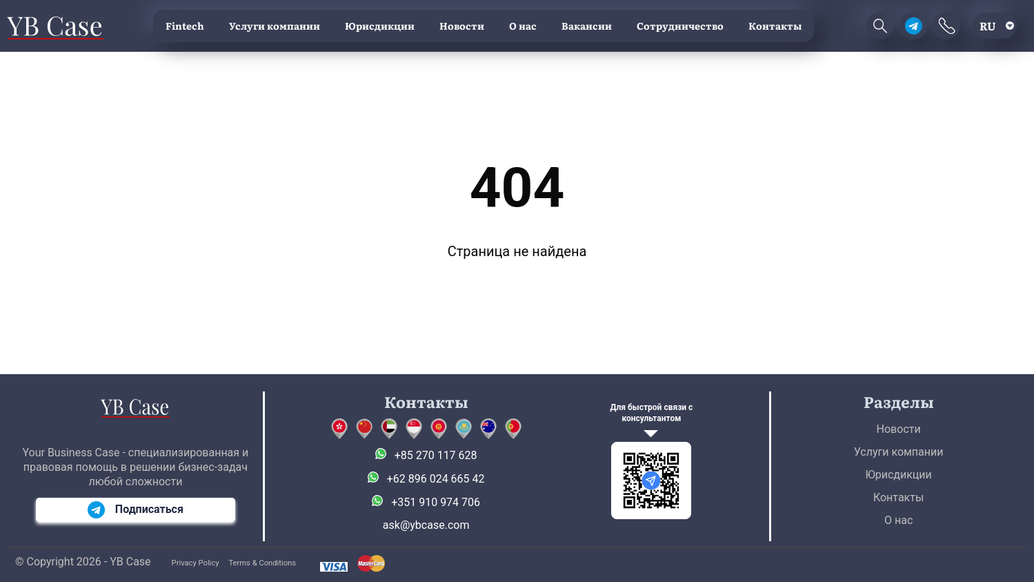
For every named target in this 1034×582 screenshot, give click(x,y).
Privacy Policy (195, 563)
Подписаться (135, 509)
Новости (461, 25)
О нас (523, 25)
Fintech (185, 25)
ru (988, 25)
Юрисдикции (380, 25)
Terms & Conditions (262, 563)
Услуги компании (274, 25)
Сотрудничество (680, 25)
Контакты (775, 25)
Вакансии (586, 25)
